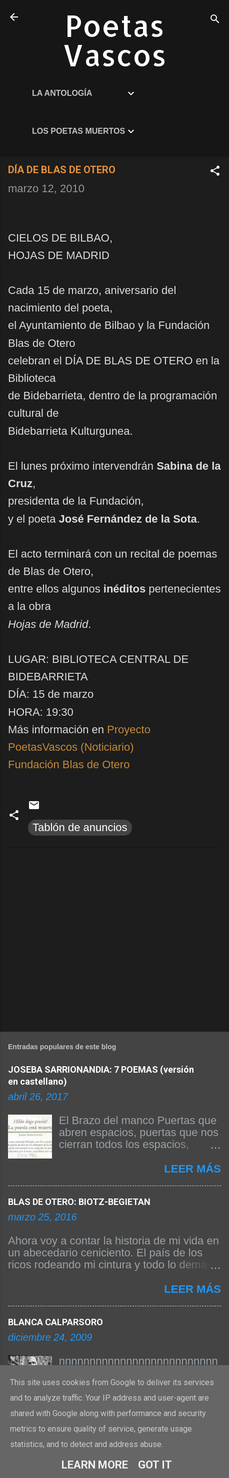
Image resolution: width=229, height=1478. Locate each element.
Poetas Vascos (114, 39)
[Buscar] (215, 20)
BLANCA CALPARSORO (55, 1322)
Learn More (95, 1465)
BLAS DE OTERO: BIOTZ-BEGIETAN (79, 1201)
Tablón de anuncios (80, 827)
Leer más (192, 1169)
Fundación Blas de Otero (69, 764)
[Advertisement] (114, 938)
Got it (155, 1465)
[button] (215, 172)
